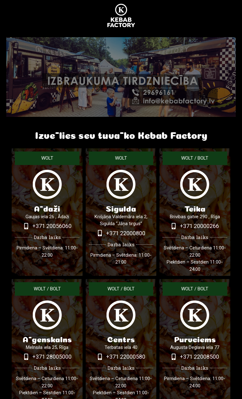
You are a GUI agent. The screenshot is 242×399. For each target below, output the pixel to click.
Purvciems (195, 338)
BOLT (203, 158)
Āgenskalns (47, 338)
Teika (194, 208)
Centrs (121, 338)
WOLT (47, 158)
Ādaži (47, 208)
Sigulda (121, 208)
